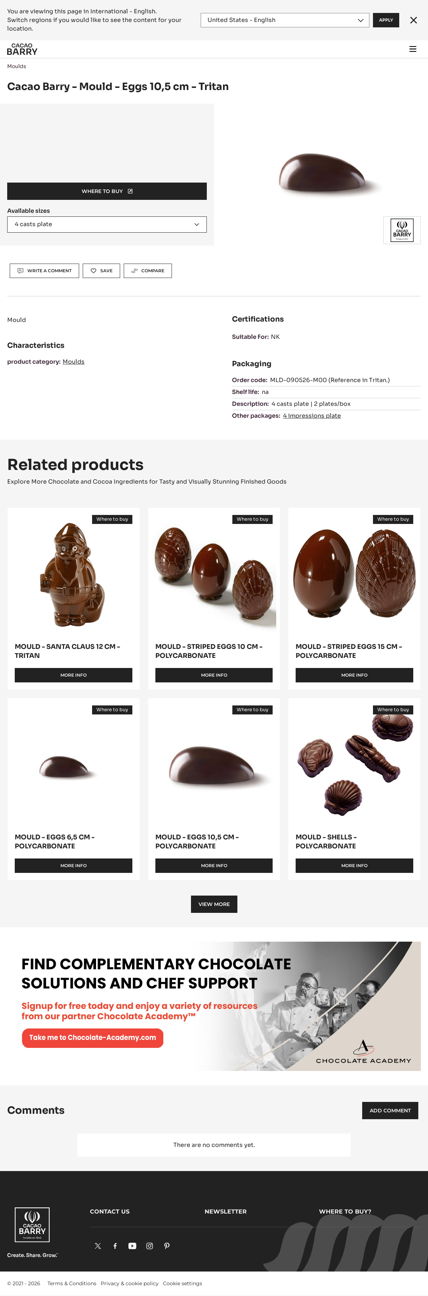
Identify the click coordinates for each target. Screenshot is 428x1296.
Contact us (109, 1211)
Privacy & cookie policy (130, 1283)
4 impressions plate (312, 416)
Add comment (390, 1110)
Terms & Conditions (71, 1283)
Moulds (16, 66)
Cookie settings (182, 1283)
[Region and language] (285, 20)
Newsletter (226, 1211)
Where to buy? (345, 1211)
